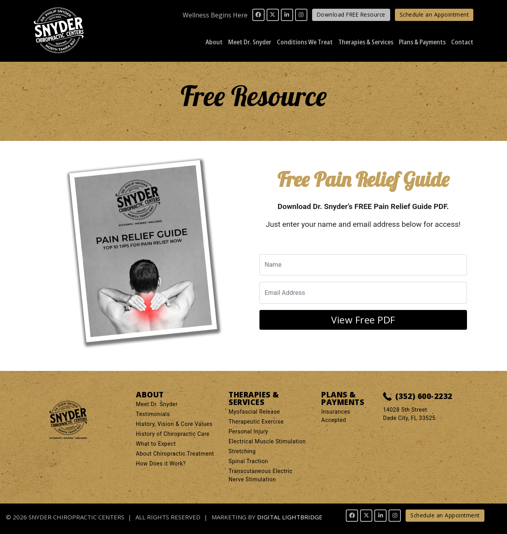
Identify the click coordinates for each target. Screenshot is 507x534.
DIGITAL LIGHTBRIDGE (289, 517)
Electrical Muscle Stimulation (267, 441)
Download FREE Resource (351, 14)
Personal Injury (248, 431)
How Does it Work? (161, 463)
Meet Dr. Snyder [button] (249, 41)
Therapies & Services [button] (365, 41)
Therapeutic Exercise (256, 421)
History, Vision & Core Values (174, 424)
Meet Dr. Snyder (157, 404)
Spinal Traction (248, 461)
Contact (462, 41)
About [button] (214, 41)
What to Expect (156, 444)
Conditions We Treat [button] (305, 41)
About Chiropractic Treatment (175, 453)
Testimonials (153, 414)
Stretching (242, 451)
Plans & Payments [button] (422, 41)
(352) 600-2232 (417, 397)
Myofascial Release (254, 412)
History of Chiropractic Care (173, 434)
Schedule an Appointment (434, 14)
